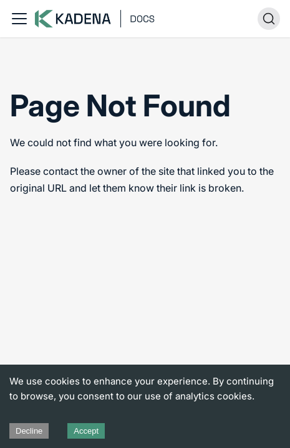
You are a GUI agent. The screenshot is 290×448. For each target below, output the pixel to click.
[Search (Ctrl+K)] (269, 18)
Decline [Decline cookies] (29, 431)
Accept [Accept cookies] (86, 431)
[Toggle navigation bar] (19, 18)
